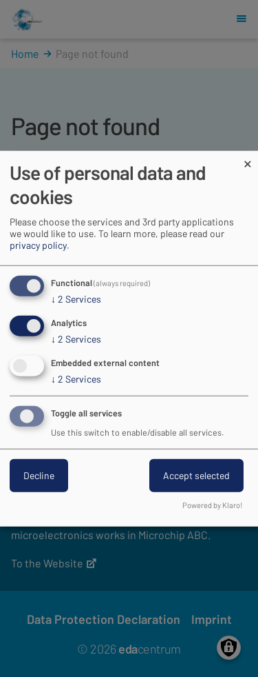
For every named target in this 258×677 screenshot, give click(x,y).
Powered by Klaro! (212, 504)
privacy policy (38, 245)
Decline (38, 475)
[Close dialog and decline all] (247, 159)
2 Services (76, 299)
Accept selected (196, 475)
